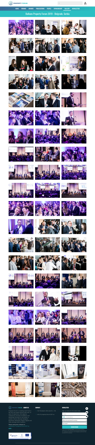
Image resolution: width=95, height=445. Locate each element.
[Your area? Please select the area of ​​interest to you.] (74, 423)
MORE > (10, 428)
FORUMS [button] (23, 9)
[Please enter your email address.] (74, 417)
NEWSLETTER (76, 9)
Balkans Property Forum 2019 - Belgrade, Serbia (48, 14)
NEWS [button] (17, 9)
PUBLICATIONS (40, 9)
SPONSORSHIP (58, 9)
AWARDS (31, 9)
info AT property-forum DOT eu (45, 414)
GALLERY (67, 9)
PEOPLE (49, 9)
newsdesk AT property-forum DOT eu (19, 426)
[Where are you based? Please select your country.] (74, 420)
